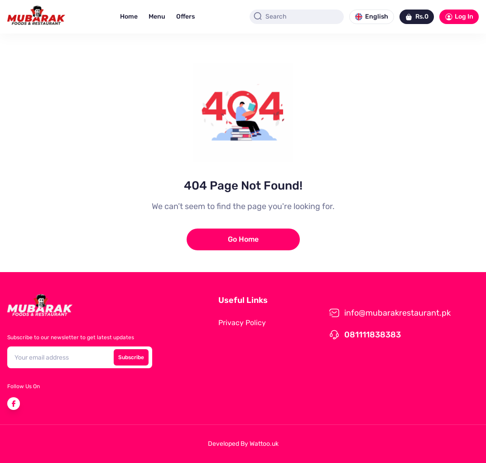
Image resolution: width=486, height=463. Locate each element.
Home (129, 16)
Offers (185, 16)
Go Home (243, 239)
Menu (157, 16)
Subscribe (131, 357)
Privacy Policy (242, 322)
